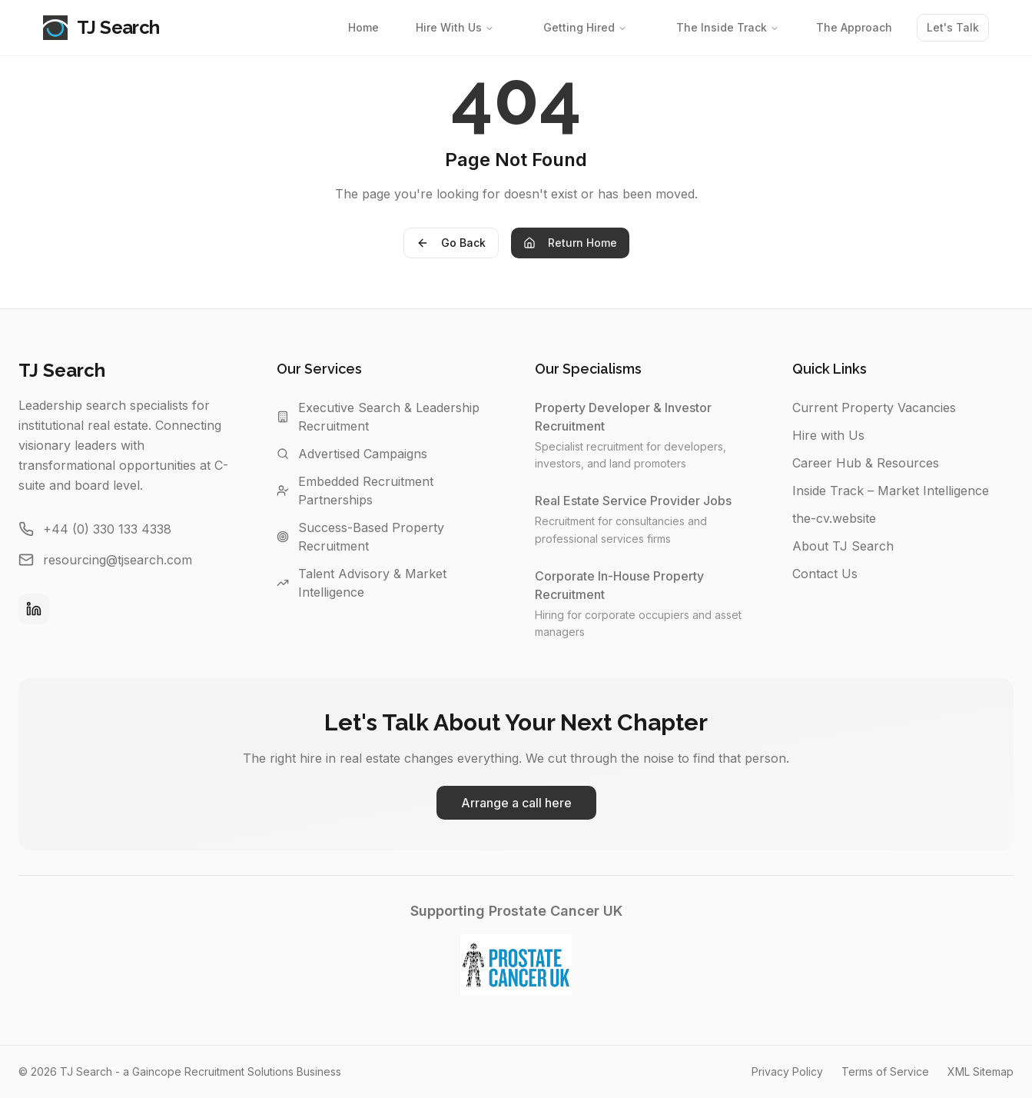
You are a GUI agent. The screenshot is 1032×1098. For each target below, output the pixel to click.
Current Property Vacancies (874, 407)
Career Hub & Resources (865, 463)
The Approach (854, 27)
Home (363, 27)
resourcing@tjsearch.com (117, 559)
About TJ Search (843, 546)
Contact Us (825, 573)
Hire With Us (455, 27)
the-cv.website (834, 518)
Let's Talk (953, 27)
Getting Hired (585, 27)
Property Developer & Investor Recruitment (645, 417)
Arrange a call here (516, 802)
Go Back (451, 242)
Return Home (570, 242)
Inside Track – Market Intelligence (890, 490)
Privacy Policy (787, 1071)
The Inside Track (727, 27)
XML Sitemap (980, 1071)
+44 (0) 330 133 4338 (107, 529)
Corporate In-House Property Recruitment (645, 585)
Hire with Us (828, 435)
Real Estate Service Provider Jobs (641, 500)
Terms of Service (885, 1071)
